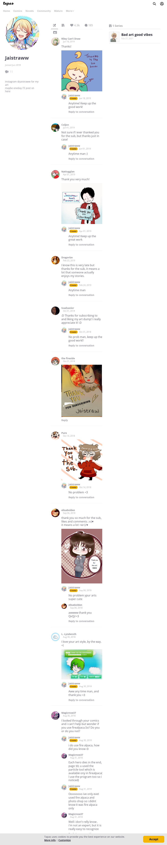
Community (44, 10)
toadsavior (67, 308)
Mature (58, 10)
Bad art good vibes (137, 34)
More (70, 10)
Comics (17, 10)
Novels (30, 10)
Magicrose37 (68, 712)
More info (50, 840)
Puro (64, 433)
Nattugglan (67, 171)
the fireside (68, 358)
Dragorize (67, 257)
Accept (153, 839)
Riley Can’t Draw (70, 38)
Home (6, 10)
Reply (81, 111)
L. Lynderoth (68, 634)
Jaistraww (74, 95)
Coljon (65, 124)
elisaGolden (68, 510)
